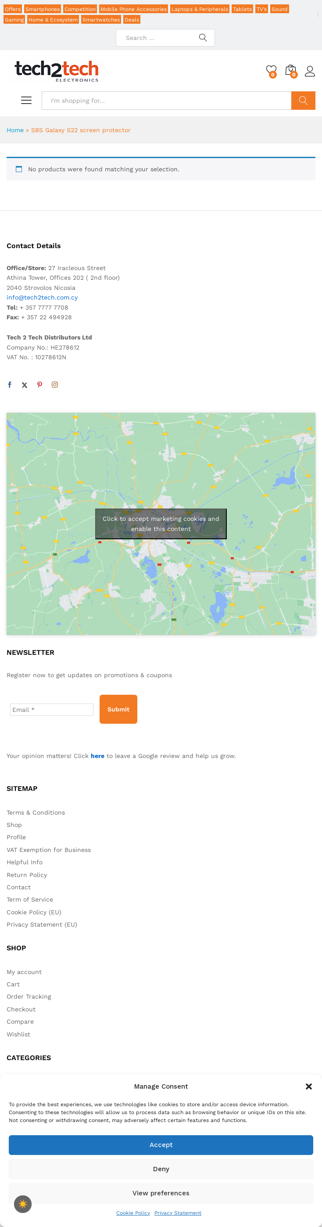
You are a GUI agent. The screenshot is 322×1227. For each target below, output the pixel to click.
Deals (132, 20)
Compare (20, 1021)
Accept (161, 1145)
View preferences (161, 1193)
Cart (13, 984)
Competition (80, 9)
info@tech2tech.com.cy (42, 297)
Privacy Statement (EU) (42, 924)
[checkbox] (23, 1204)
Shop (14, 824)
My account (24, 971)
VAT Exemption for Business (49, 849)
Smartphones (42, 9)
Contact (19, 887)
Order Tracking (29, 996)
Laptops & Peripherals (200, 9)
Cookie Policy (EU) (34, 912)
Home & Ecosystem (53, 20)
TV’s (262, 9)
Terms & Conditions (36, 812)
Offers (13, 9)
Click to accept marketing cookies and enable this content (161, 523)
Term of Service (30, 899)
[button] (308, 1086)
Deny (161, 1169)
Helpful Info (25, 862)
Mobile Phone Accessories (133, 9)
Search (303, 100)
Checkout (21, 1009)
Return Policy (27, 874)
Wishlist (18, 1034)
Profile (16, 837)
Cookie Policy (133, 1213)
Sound (280, 9)
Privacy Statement (177, 1213)
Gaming (14, 20)
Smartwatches (101, 20)
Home (15, 130)
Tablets (242, 9)
